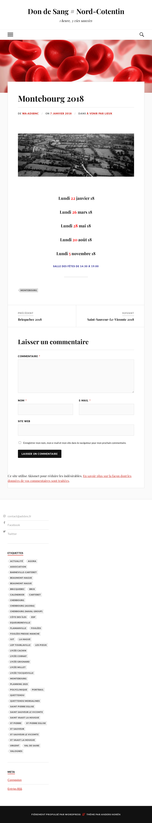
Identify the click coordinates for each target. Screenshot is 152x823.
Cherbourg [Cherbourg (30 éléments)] (17, 600)
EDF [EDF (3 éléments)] (33, 617)
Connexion (15, 780)
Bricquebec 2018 (30, 319)
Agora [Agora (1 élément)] (32, 561)
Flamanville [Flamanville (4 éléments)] (18, 628)
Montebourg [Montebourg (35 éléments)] (18, 678)
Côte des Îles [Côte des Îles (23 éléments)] (18, 617)
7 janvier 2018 (61, 113)
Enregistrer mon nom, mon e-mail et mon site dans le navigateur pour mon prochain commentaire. (74, 442)
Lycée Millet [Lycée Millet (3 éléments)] (18, 667)
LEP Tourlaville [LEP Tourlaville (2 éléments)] (20, 645)
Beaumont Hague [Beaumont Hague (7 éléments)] (21, 583)
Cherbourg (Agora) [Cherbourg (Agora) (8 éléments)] (22, 606)
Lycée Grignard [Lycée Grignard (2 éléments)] (20, 661)
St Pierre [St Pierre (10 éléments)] (15, 723)
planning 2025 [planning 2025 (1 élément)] (19, 684)
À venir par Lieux (99, 113)
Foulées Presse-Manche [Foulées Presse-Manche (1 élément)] (25, 633)
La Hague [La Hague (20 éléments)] (25, 639)
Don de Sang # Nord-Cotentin (76, 11)
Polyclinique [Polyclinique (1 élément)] (18, 689)
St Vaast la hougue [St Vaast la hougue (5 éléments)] (22, 740)
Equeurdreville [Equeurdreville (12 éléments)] (20, 622)
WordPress (73, 814)
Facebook (14, 525)
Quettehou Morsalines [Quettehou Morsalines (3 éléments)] (25, 701)
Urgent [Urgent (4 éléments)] (14, 745)
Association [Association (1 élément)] (18, 566)
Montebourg (29, 290)
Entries (15, 788)
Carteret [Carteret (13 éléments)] (35, 594)
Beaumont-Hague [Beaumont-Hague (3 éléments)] (21, 578)
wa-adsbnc (30, 113)
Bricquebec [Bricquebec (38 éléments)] (17, 589)
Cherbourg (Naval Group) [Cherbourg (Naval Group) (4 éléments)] (26, 611)
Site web (24, 421)
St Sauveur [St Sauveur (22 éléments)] (17, 729)
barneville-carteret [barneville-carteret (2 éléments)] (23, 572)
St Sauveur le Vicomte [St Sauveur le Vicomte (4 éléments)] (24, 734)
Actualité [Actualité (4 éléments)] (16, 561)
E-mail (85, 400)
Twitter (12, 533)
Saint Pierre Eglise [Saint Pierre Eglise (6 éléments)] (22, 706)
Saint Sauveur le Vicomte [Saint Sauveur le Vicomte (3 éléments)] (26, 712)
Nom (22, 400)
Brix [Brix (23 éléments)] (32, 589)
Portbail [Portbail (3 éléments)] (38, 689)
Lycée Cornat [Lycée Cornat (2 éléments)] (18, 656)
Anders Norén (111, 814)
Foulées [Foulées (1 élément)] (36, 628)
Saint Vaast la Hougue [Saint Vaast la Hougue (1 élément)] (24, 717)
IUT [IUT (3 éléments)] (12, 639)
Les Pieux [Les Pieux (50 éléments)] (41, 645)
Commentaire (29, 356)
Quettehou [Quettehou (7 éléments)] (17, 695)
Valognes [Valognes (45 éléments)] (16, 751)
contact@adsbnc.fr (19, 516)
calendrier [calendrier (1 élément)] (17, 594)
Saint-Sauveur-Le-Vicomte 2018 (110, 319)
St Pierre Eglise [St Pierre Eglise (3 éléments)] (36, 723)
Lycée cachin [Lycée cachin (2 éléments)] (18, 650)
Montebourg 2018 (51, 98)
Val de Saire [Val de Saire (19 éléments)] (31, 745)
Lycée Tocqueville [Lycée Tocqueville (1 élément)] (21, 673)
